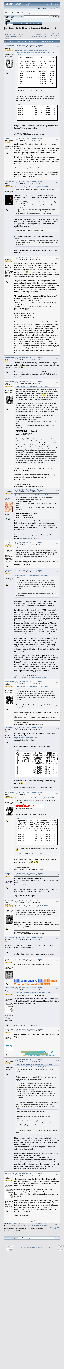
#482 (57, 140)
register (30, 13)
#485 (57, 358)
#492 (57, 794)
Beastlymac (9, 988)
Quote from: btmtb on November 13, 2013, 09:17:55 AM (31, 386)
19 (41, 34)
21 (45, 34)
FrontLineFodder (11, 728)
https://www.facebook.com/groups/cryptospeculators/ (30, 677)
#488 (57, 543)
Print (56, 38)
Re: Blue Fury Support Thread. (31, 45)
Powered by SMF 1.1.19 (23, 1248)
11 (24, 34)
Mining (24, 28)
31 (24, 36)
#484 (57, 259)
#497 (57, 988)
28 (18, 36)
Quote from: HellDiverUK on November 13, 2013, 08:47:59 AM (33, 1064)
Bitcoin (18, 28)
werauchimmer (11, 357)
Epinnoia (8, 570)
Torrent (8, 21)
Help (15, 23)
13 (28, 34)
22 (5, 36)
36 (34, 36)
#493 (57, 874)
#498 (57, 1030)
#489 (57, 571)
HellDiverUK (10, 182)
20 (43, 34)
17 (37, 34)
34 (30, 36)
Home (9, 23)
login (24, 13)
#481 (57, 46)
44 (9, 38)
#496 (57, 960)
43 (7, 38)
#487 (57, 491)
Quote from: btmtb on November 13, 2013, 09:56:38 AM (31, 575)
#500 (57, 1174)
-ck (6, 490)
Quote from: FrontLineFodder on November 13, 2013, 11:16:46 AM (35, 798)
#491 (57, 729)
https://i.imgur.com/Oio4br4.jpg (25, 738)
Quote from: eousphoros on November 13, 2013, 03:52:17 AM (35, 52)
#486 (57, 382)
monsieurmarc (11, 938)
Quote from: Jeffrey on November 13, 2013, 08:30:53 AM (32, 187)
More (39, 23)
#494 (57, 902)
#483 (57, 183)
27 (16, 36)
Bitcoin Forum (9, 28)
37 (37, 36)
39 (41, 36)
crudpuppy (9, 1029)
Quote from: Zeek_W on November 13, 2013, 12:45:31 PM (32, 992)
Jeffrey (7, 139)
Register (33, 23)
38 (39, 36)
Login (26, 23)
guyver (7, 873)
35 (32, 36)
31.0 (12, 19)
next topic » (55, 35)
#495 (57, 939)
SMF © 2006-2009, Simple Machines (43, 1248)
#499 (57, 1060)
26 (14, 36)
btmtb (7, 258)
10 (22, 34)
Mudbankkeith (10, 45)
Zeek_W (8, 959)
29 (20, 36)
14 (30, 34)
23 (7, 36)
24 (9, 36)
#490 (57, 682)
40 (43, 36)
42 (5, 38)
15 (33, 34)
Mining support (34, 28)
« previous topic (53, 33)
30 (22, 36)
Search (21, 23)
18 (39, 34)
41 (45, 36)
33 (28, 36)
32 (26, 36)
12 (26, 34)
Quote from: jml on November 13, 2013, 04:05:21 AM (31, 50)
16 (35, 34)
